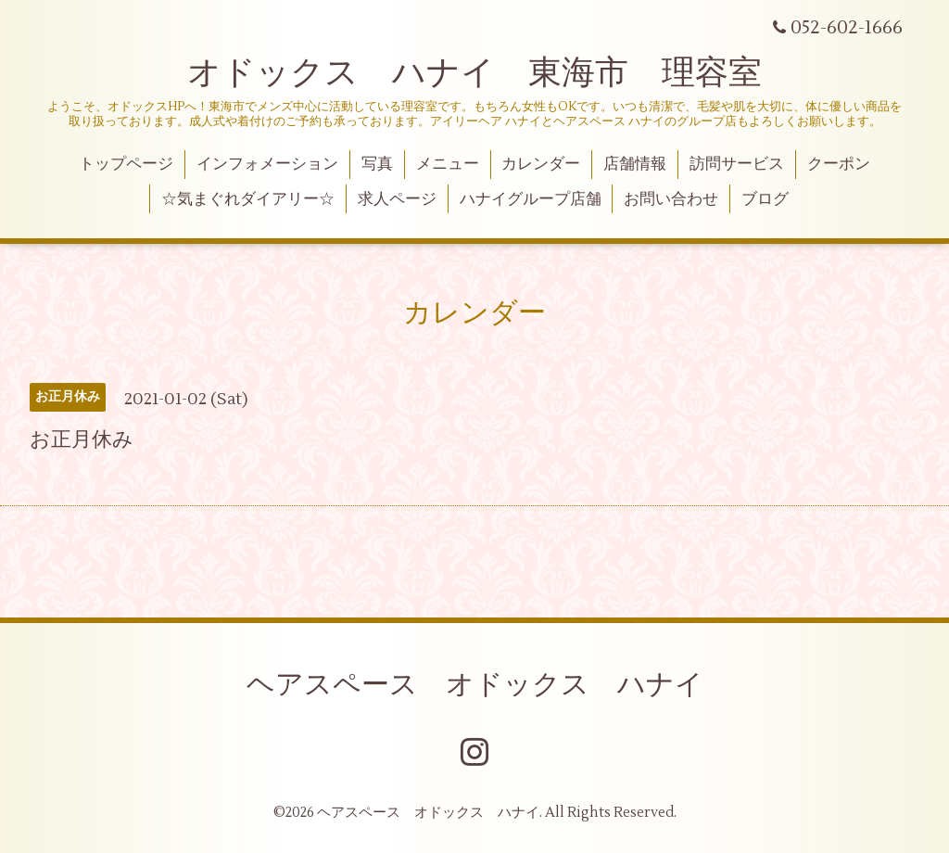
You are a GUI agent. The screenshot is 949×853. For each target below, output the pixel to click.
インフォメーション (267, 164)
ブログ (765, 199)
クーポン (838, 164)
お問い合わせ (671, 199)
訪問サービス (737, 164)
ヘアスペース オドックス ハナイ (475, 685)
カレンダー (540, 164)
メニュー (447, 164)
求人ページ (397, 199)
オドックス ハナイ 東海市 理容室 (474, 73)
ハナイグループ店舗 (530, 199)
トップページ (126, 164)
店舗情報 (634, 164)
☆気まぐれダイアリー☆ (248, 199)
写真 (377, 164)
